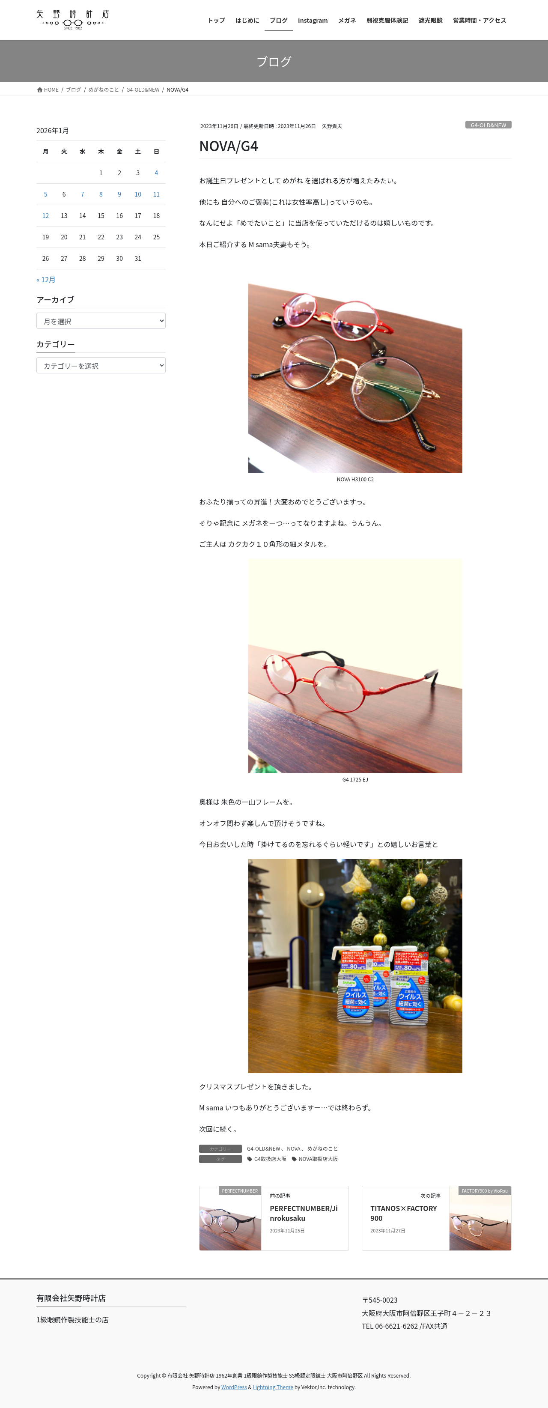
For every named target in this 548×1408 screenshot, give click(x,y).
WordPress (234, 1386)
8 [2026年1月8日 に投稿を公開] (101, 194)
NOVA (293, 1148)
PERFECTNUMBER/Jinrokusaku (304, 1213)
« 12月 (46, 279)
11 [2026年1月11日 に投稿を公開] (156, 194)
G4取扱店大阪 (270, 1158)
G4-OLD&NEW (488, 125)
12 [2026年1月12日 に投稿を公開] (45, 215)
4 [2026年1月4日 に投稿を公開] (156, 172)
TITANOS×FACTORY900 (403, 1213)
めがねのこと (322, 1148)
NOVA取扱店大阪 (318, 1158)
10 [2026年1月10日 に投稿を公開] (138, 194)
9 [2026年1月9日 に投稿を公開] (119, 194)
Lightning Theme (273, 1386)
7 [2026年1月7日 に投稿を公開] (82, 194)
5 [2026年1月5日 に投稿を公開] (46, 194)
